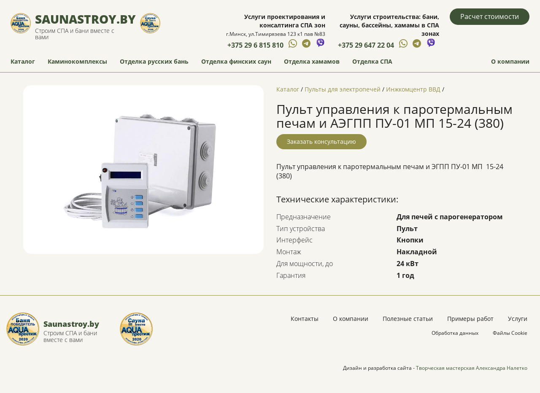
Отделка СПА (372, 61)
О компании (510, 61)
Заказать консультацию (321, 141)
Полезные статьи (408, 319)
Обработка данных (455, 332)
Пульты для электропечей (343, 89)
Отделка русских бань (154, 61)
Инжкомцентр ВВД (413, 89)
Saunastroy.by (85, 19)
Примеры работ (470, 319)
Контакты (305, 319)
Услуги (517, 319)
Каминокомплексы (77, 61)
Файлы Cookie (510, 332)
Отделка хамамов (312, 61)
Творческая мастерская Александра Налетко (471, 367)
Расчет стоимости (489, 16)
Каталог (23, 61)
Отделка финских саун (236, 61)
